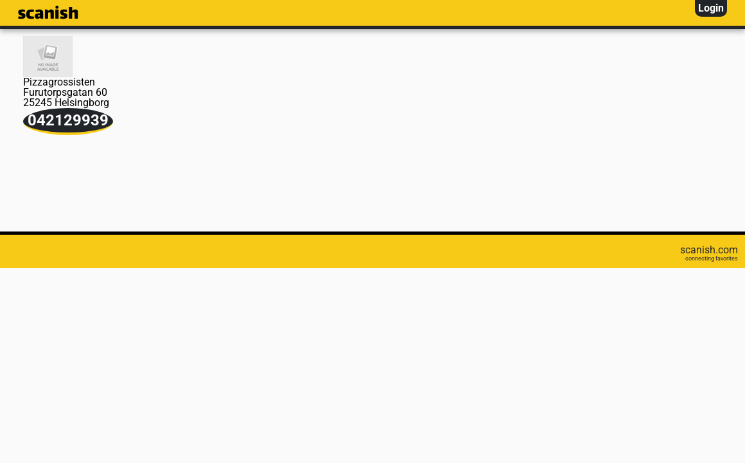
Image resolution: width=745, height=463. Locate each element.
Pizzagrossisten (59, 82)
